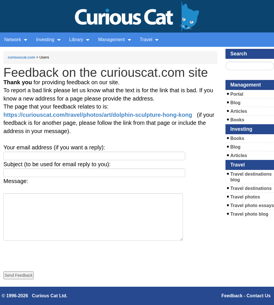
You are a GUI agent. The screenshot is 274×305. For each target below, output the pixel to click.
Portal (236, 94)
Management (114, 39)
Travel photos (245, 196)
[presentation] (46, 252)
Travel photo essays (252, 205)
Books (237, 119)
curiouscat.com (21, 57)
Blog (235, 102)
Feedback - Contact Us (246, 295)
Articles (238, 111)
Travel (149, 39)
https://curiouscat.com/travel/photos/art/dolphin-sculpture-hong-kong (97, 115)
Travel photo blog (249, 214)
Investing (48, 39)
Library (79, 39)
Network (15, 39)
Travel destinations (251, 188)
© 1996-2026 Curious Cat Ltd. (35, 295)
